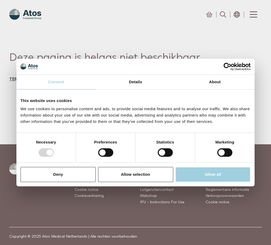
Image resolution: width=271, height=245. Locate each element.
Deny (58, 174)
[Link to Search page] (223, 14)
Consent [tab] (56, 82)
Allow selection (135, 174)
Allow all (213, 174)
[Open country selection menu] (237, 14)
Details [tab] (135, 82)
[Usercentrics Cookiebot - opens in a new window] (227, 67)
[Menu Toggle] (253, 14)
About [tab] (215, 82)
